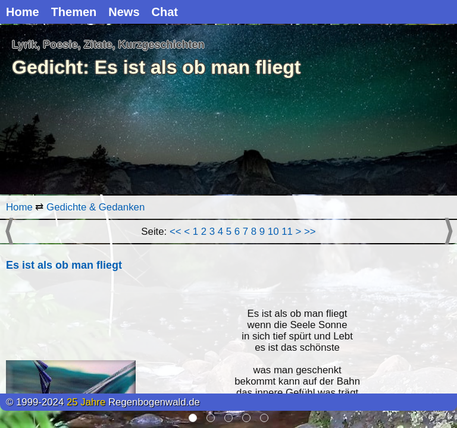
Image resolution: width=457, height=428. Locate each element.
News (123, 11)
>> (310, 231)
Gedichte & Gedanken (95, 207)
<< (175, 231)
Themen (74, 11)
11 (287, 231)
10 (273, 231)
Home (22, 11)
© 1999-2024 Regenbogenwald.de (103, 402)
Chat (165, 11)
